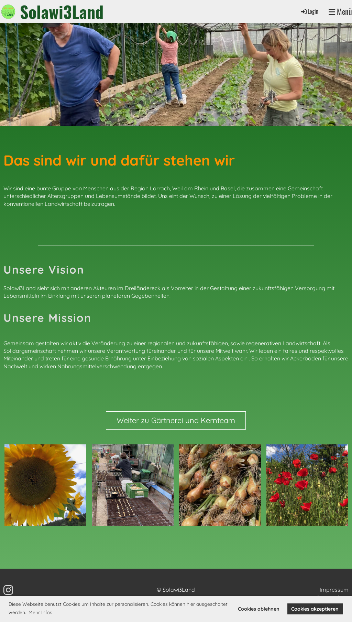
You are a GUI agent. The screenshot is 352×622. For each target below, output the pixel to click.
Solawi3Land (61, 11)
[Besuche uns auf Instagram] (8, 590)
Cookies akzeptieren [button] (315, 609)
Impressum (334, 589)
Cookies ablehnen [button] (258, 609)
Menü (340, 11)
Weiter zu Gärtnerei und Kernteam (176, 420)
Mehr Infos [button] (40, 612)
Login (309, 11)
